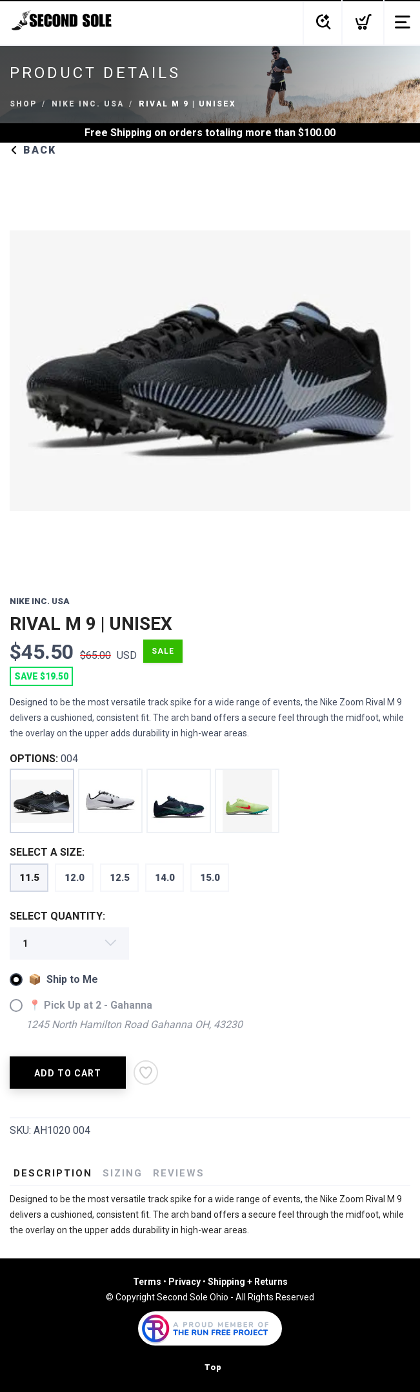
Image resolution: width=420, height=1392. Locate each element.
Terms (147, 1281)
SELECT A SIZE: (47, 852)
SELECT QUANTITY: (57, 916)
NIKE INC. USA (88, 103)
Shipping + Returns (248, 1281)
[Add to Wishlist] (146, 1072)
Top (213, 1367)
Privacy (184, 1281)
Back (33, 150)
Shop (23, 103)
